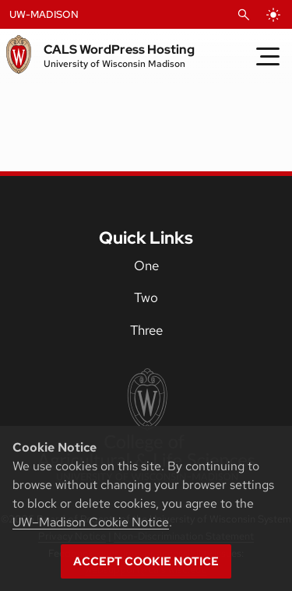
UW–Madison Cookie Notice (90, 522)
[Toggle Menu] (268, 56)
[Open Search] (244, 15)
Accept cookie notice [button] (146, 561)
